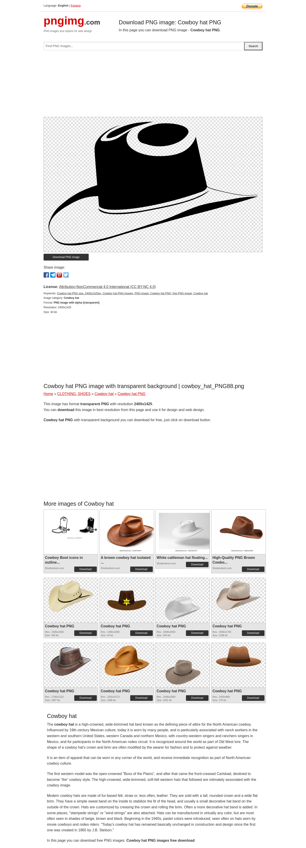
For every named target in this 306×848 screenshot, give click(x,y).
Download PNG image (66, 257)
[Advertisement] (153, 85)
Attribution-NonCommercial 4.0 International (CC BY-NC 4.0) (107, 287)
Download (85, 569)
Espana (76, 5)
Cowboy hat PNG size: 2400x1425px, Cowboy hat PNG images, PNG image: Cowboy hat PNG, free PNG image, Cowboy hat (132, 293)
